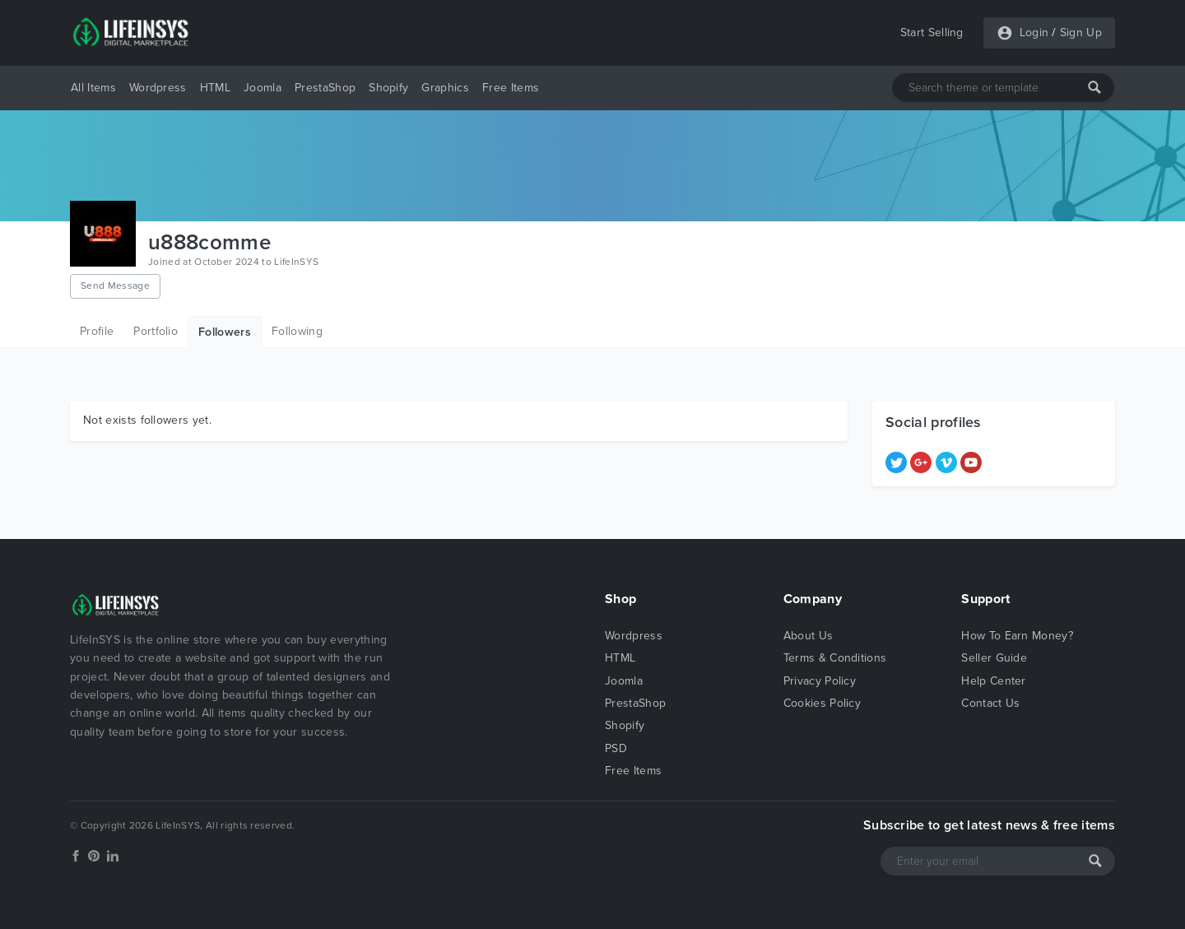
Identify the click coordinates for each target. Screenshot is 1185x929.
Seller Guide (994, 658)
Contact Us (990, 703)
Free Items (510, 88)
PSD (616, 748)
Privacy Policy (819, 681)
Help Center (993, 681)
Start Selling (932, 32)
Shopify (388, 88)
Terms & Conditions (835, 658)
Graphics (445, 88)
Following (297, 331)
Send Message (115, 285)
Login (1034, 32)
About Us (808, 636)
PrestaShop (325, 88)
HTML (215, 88)
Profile (97, 331)
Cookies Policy (822, 703)
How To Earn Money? (1017, 636)
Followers (224, 332)
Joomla (262, 88)
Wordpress (158, 88)
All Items (93, 88)
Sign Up (1081, 32)
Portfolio (155, 331)
